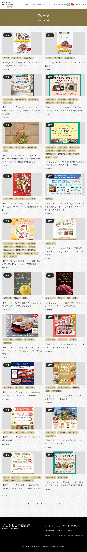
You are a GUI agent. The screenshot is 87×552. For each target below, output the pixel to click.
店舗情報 (47, 535)
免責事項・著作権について (76, 535)
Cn (77, 4)
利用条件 (70, 531)
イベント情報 (61, 526)
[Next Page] (57, 503)
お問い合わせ (61, 535)
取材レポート (49, 526)
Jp (85, 4)
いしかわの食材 (50, 531)
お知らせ (60, 531)
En (81, 4)
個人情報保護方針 (73, 526)
